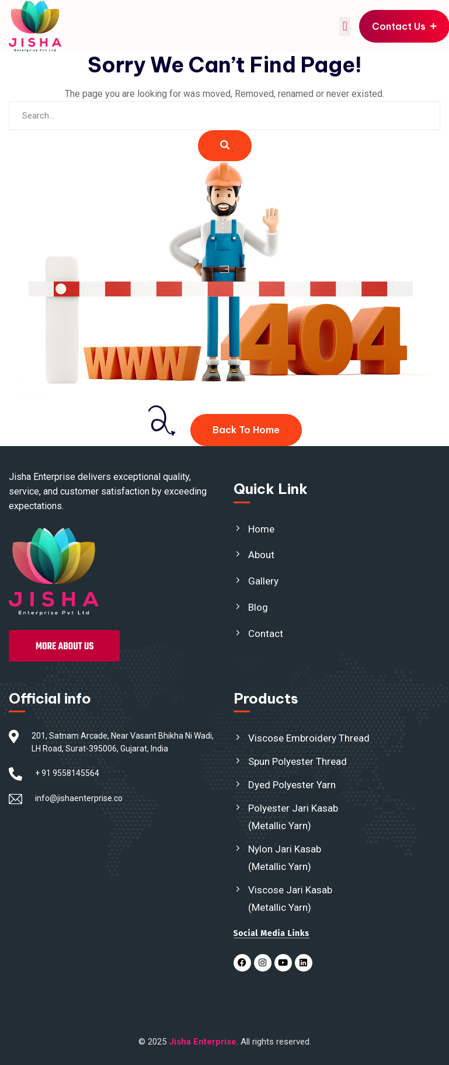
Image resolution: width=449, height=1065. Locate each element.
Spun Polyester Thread (297, 761)
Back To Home (246, 430)
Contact (265, 633)
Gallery (263, 581)
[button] (344, 26)
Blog (258, 607)
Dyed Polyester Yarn (292, 785)
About (261, 555)
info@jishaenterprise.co (79, 798)
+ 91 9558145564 (67, 773)
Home (261, 529)
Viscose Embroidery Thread (309, 738)
